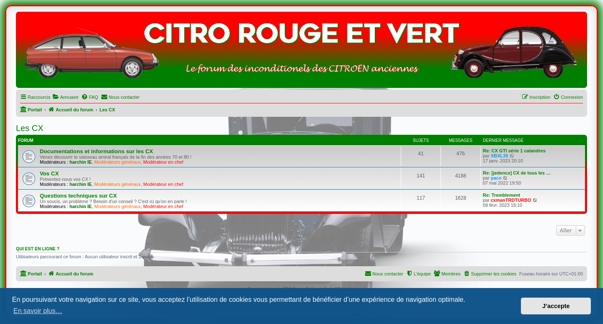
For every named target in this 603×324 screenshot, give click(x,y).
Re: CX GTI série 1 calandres (514, 150)
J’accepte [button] (556, 306)
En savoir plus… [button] (37, 310)
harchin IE (81, 162)
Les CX (30, 128)
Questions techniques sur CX (78, 196)
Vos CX (49, 173)
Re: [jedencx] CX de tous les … (517, 172)
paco (496, 177)
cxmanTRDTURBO (511, 200)
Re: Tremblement (501, 195)
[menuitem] (65, 97)
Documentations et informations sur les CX (96, 151)
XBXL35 (499, 155)
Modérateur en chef (163, 162)
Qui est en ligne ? (37, 248)
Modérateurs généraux (117, 162)
